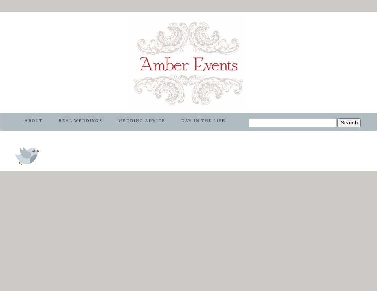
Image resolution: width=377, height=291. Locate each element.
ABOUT (33, 120)
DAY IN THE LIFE (203, 120)
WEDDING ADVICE (142, 120)
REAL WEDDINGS (80, 120)
